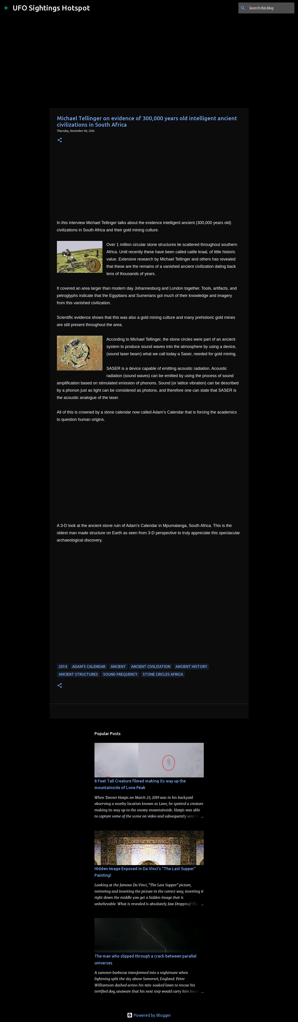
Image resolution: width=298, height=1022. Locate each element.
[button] (59, 140)
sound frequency (120, 674)
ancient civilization (150, 666)
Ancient (118, 666)
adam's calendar (88, 666)
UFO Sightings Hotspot (51, 8)
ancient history (191, 666)
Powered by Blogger (149, 1015)
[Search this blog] (270, 8)
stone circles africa (163, 674)
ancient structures (78, 674)
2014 (63, 666)
